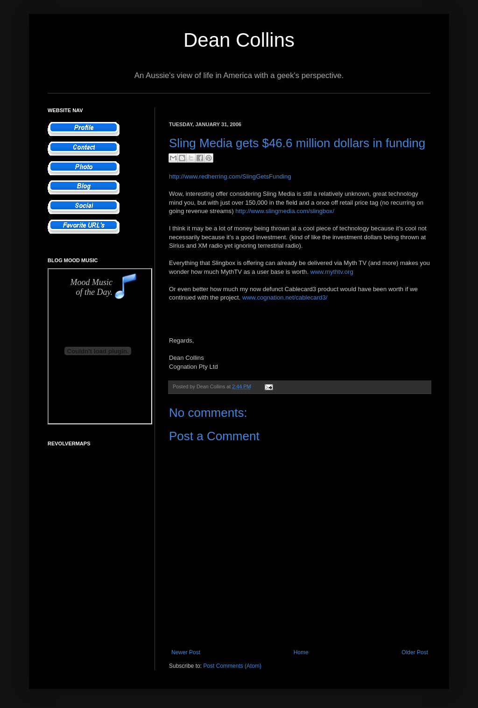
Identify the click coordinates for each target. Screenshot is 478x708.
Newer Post (185, 652)
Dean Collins (239, 40)
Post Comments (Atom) (232, 666)
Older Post (414, 652)
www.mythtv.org (331, 271)
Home (301, 652)
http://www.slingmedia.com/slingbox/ (284, 211)
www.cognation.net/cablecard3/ (285, 297)
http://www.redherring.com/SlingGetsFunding (230, 176)
